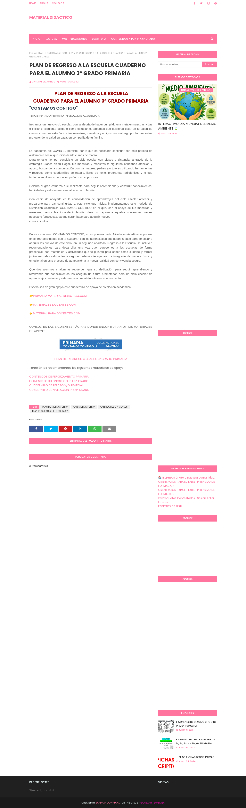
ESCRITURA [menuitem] (99, 39)
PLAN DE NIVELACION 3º (55, 406)
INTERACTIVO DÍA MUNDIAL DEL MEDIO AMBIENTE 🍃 (187, 126)
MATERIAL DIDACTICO (50, 17)
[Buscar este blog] (180, 64)
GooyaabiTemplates (152, 802)
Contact (58, 3)
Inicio (32, 53)
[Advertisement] (202, 169)
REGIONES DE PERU (170, 506)
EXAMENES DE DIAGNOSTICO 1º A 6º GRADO (58, 381)
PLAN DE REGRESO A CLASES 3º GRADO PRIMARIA (90, 359)
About (44, 3)
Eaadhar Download (108, 802)
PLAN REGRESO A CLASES (114, 406)
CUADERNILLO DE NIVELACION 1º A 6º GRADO (59, 390)
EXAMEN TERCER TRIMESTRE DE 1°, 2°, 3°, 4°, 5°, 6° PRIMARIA (195, 741)
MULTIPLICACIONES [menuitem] (74, 39)
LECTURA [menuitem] (51, 39)
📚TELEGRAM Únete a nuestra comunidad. (186, 478)
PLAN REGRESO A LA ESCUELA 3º (55, 53)
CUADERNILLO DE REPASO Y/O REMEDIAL (56, 385)
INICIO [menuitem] (36, 39)
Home (32, 3)
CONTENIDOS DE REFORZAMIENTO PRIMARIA (59, 376)
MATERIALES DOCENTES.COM (54, 304)
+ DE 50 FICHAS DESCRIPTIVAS (195, 757)
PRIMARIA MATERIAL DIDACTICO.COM (60, 295)
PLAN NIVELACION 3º (84, 406)
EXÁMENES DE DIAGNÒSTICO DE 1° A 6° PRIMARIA (196, 724)
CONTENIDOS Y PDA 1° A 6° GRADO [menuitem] (133, 39)
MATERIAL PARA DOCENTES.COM (56, 313)
